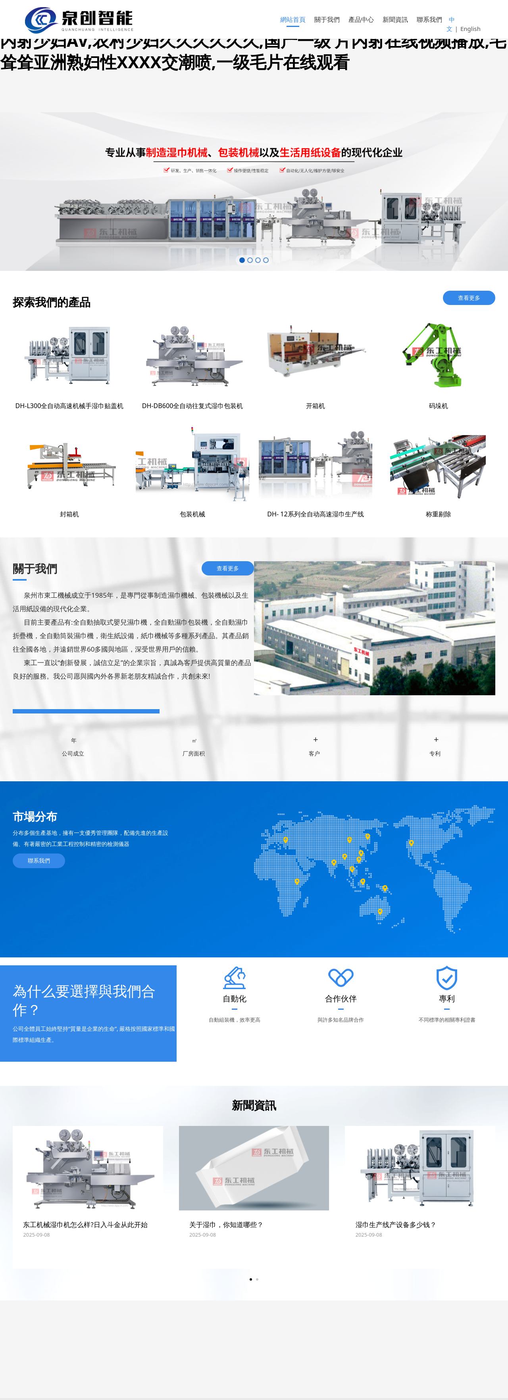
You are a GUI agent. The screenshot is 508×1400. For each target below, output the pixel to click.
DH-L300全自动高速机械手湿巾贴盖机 (69, 407)
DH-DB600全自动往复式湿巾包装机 (192, 407)
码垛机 (438, 407)
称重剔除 (438, 516)
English (470, 29)
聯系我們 (429, 19)
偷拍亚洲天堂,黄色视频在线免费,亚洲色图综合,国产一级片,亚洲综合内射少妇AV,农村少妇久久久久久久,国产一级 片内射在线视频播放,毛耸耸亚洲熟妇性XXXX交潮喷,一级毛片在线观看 (253, 40)
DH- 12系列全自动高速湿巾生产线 (315, 516)
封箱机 (69, 516)
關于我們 (327, 19)
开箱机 (315, 407)
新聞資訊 (395, 19)
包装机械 (192, 516)
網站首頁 (293, 19)
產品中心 (361, 19)
